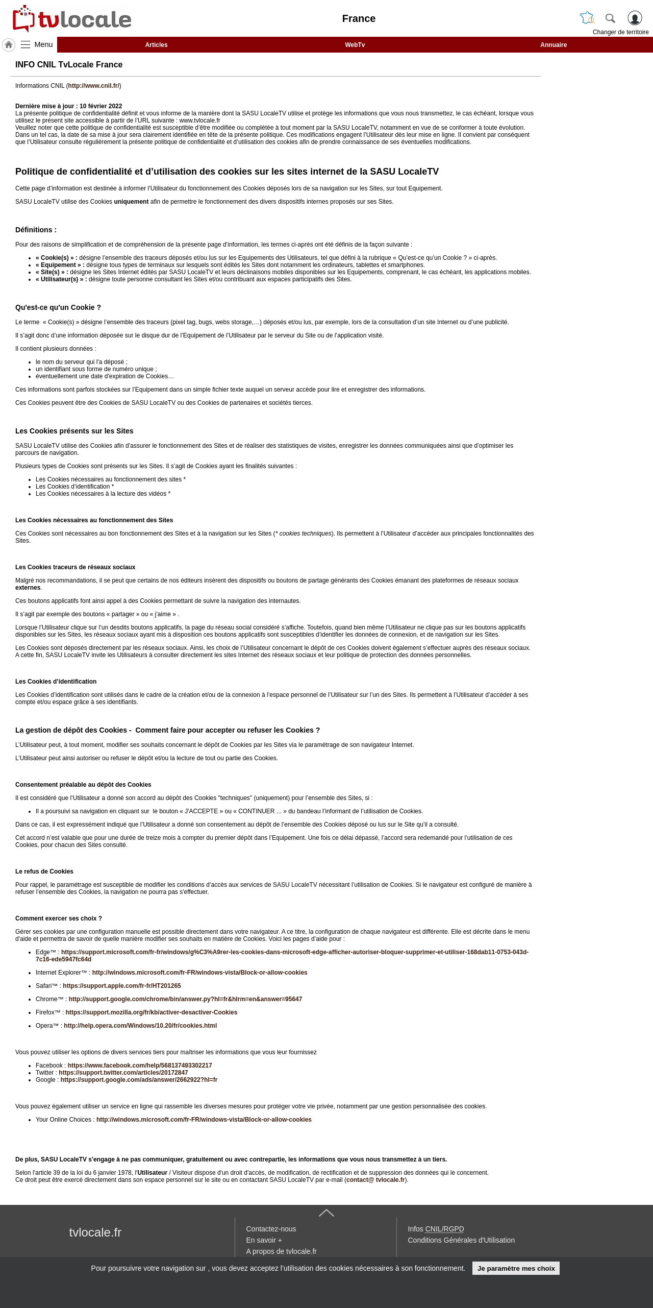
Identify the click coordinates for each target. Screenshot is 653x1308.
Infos (436, 1229)
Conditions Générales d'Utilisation (461, 1240)
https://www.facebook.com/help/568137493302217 (140, 1065)
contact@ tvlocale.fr (375, 1179)
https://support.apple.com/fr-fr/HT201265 (122, 985)
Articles (156, 45)
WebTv (355, 45)
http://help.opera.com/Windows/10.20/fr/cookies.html (140, 1025)
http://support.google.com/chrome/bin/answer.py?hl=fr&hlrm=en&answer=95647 (186, 999)
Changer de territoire (621, 32)
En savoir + (264, 1240)
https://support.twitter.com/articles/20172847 (123, 1072)
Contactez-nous (271, 1229)
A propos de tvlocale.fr (281, 1251)
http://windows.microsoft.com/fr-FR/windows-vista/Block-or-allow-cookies (200, 972)
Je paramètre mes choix (516, 1268)
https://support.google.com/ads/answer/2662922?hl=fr (139, 1079)
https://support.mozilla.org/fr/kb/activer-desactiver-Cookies (152, 1012)
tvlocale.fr (95, 1232)
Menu (44, 44)
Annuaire (553, 45)
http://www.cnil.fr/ (93, 85)
